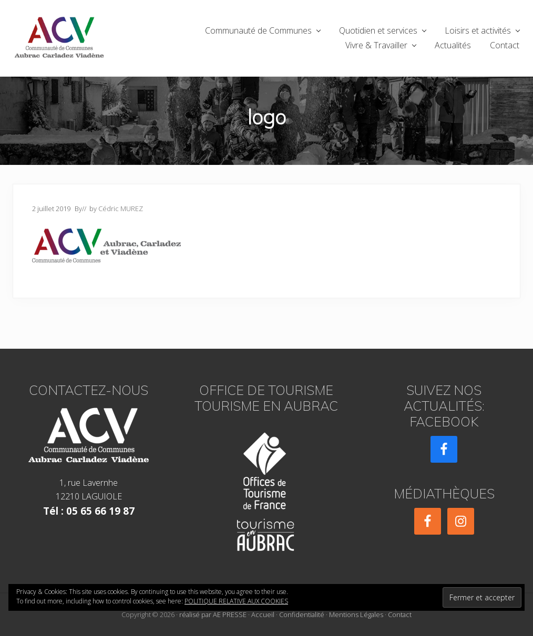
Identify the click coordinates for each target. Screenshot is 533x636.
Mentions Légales (356, 614)
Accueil (262, 614)
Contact (400, 614)
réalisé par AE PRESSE (213, 614)
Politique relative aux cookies (236, 601)
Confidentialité (301, 614)
